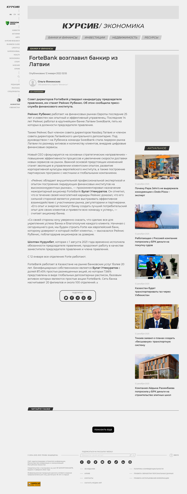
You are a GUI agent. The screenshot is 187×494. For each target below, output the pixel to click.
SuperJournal (13, 51)
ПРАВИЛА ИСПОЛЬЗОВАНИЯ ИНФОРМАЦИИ (151, 478)
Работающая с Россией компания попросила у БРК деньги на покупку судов (156, 242)
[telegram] (109, 462)
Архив (17, 69)
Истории (16, 34)
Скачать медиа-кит (93, 483)
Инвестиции (94, 37)
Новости (16, 30)
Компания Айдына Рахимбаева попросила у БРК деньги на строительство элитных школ (154, 391)
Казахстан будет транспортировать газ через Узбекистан (152, 292)
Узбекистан (14, 107)
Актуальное (157, 148)
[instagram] (88, 462)
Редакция (15, 84)
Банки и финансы (63, 37)
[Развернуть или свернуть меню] (19, 77)
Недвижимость (125, 37)
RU (10, 14)
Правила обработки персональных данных (153, 473)
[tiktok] (116, 462)
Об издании (89, 469)
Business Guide (13, 44)
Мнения (16, 65)
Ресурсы (151, 37)
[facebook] (82, 462)
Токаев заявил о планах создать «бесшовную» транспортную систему (155, 342)
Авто (17, 37)
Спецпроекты (14, 91)
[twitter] (95, 462)
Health (17, 55)
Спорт (17, 62)
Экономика (14, 58)
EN (15, 14)
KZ (19, 14)
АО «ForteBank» (37, 92)
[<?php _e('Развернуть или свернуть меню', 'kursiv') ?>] (19, 100)
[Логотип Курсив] (13, 7)
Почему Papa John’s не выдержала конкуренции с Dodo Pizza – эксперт (156, 192)
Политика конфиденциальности (148, 469)
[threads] (130, 462)
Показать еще (103, 429)
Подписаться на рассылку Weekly (97, 452)
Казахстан (15, 104)
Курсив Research (12, 41)
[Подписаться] (133, 455)
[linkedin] (123, 462)
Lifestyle (16, 48)
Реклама (16, 88)
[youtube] (102, 462)
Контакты (88, 478)
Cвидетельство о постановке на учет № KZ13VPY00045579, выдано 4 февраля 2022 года (50, 469)
